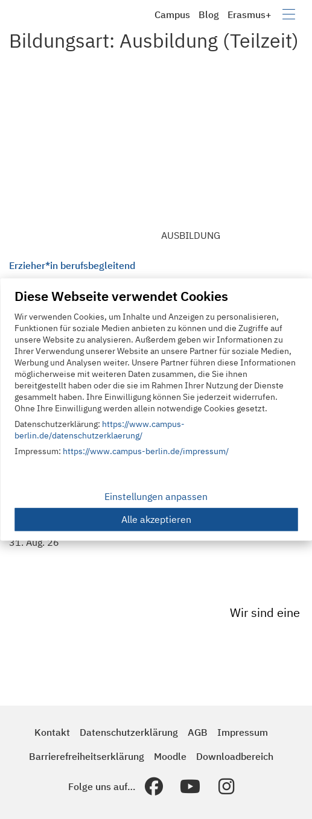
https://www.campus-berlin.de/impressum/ (146, 451)
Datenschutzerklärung (129, 732)
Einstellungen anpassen (156, 497)
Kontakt (52, 732)
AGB (198, 732)
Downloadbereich (234, 756)
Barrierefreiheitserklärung (86, 756)
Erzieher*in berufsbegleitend (72, 265)
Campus (172, 14)
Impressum (242, 732)
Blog (209, 14)
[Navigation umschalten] (289, 14)
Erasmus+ (250, 14)
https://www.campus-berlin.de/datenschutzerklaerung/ (99, 430)
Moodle (170, 756)
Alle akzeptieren (156, 520)
